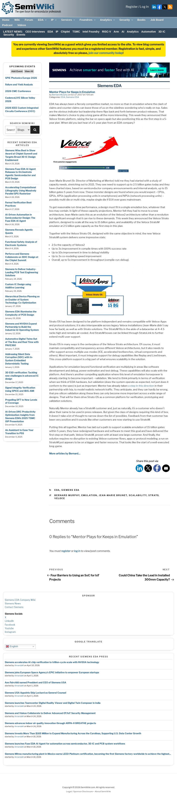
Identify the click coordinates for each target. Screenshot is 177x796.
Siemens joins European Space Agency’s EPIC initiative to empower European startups (52, 672)
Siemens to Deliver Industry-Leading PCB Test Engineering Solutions (21, 272)
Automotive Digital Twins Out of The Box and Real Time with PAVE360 (22, 342)
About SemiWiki (103, 791)
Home (5, 19)
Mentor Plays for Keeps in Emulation (72, 92)
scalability (138, 495)
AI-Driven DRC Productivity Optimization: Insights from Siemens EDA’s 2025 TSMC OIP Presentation (20, 416)
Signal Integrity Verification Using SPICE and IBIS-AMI (20, 389)
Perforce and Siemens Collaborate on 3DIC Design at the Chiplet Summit (21, 257)
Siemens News (13, 603)
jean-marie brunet (113, 495)
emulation (89, 495)
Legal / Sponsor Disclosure (79, 791)
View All (29, 71)
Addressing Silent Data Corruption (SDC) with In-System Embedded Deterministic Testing (19, 359)
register (65, 551)
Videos (21, 25)
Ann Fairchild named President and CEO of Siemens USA (35, 682)
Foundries (88, 19)
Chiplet (65, 31)
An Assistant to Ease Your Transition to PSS (19, 432)
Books (141, 19)
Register (132, 7)
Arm (116, 31)
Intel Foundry (91, 31)
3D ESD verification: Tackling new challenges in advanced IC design (22, 375)
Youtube (9, 628)
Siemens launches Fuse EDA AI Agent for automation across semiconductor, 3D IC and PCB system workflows (65, 743)
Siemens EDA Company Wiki (20, 600)
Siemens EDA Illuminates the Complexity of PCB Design (20, 313)
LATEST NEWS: (13, 31)
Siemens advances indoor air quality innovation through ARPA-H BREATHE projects (50, 723)
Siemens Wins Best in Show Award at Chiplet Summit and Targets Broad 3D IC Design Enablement (21, 155)
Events (21, 34)
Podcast (7, 25)
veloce (59, 498)
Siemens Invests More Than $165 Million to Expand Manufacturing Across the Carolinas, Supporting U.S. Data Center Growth (73, 733)
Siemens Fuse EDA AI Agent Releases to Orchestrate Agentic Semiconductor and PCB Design (20, 174)
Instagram (10, 632)
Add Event (16, 71)
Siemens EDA (72, 97)
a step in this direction (141, 385)
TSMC (76, 31)
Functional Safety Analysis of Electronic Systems (21, 243)
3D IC (161, 31)
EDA (42, 19)
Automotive (148, 31)
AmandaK (19, 665)
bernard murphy (67, 495)
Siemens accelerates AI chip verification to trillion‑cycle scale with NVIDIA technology (52, 662)
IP (54, 19)
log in (77, 551)
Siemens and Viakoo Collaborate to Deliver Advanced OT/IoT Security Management (50, 713)
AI (123, 31)
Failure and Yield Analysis (19, 84)
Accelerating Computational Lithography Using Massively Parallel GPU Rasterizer (20, 190)
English (12, 646)
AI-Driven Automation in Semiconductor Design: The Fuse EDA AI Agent (20, 217)
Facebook (10, 624)
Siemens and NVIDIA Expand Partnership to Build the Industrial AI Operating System (22, 327)
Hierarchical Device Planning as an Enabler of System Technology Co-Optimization (22, 299)
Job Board (157, 19)
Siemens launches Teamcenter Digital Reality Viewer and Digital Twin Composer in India (52, 703)
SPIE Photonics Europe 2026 (21, 77)
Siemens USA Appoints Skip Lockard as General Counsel (35, 692)
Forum (29, 19)
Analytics (107, 19)
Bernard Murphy (60, 94)
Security (126, 19)
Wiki (17, 19)
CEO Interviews (35, 31)
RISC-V (106, 31)
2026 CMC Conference (18, 91)
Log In (144, 7)
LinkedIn (9, 621)
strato (153, 495)
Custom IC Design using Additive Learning (18, 286)
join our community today (105, 53)
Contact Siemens (14, 607)
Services (68, 19)
